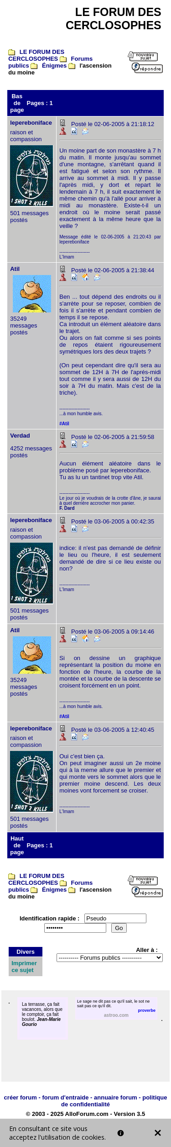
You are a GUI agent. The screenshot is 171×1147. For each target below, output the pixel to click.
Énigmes (54, 65)
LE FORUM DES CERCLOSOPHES (36, 55)
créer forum (20, 1097)
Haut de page (17, 845)
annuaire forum (115, 1097)
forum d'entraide (65, 1097)
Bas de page (17, 103)
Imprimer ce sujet (24, 966)
